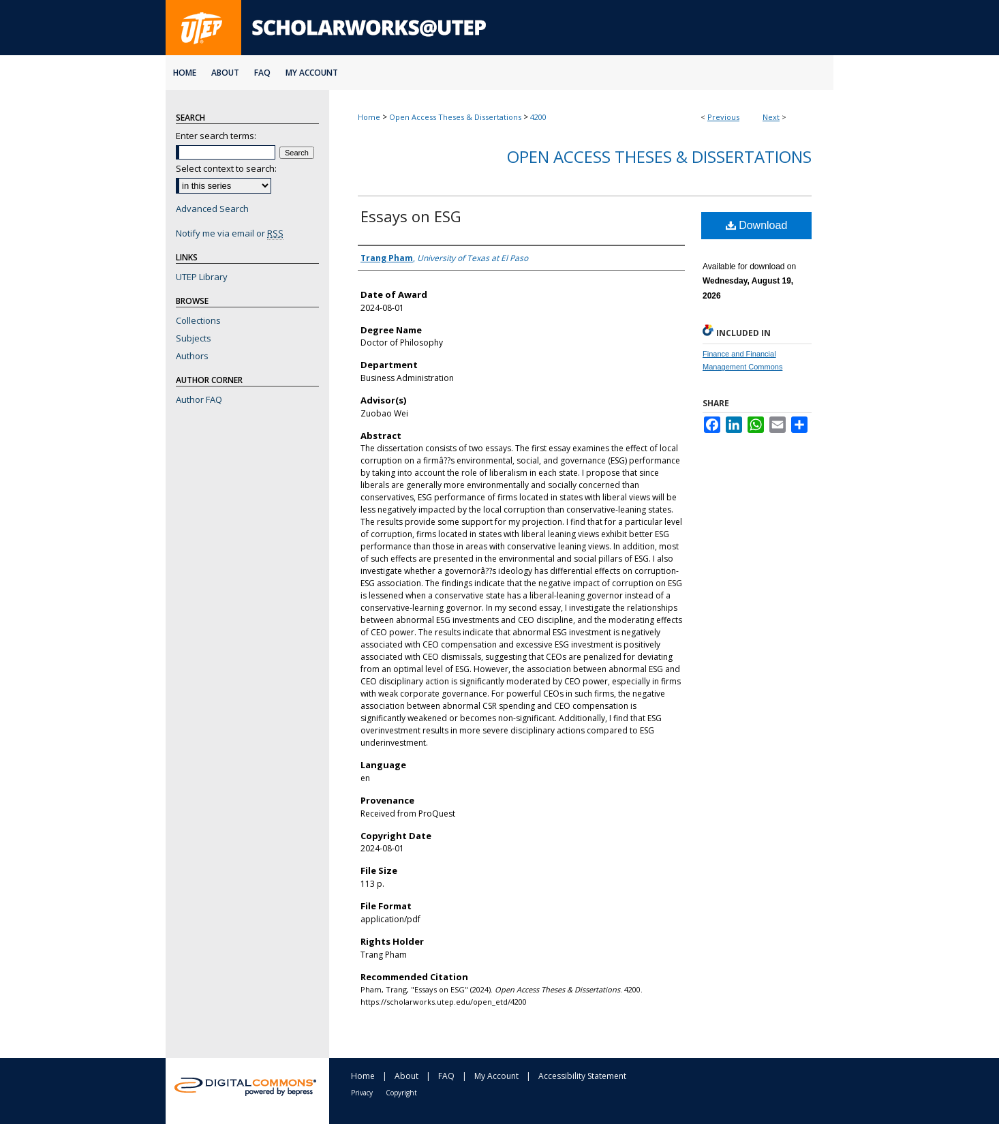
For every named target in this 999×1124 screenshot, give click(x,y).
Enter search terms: (216, 136)
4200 (538, 117)
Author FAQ (199, 399)
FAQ (446, 1076)
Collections (198, 320)
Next (771, 117)
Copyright (401, 1092)
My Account (496, 1076)
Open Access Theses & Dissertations (455, 117)
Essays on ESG (410, 216)
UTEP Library (202, 277)
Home (369, 117)
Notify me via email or (229, 233)
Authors (192, 356)
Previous (723, 117)
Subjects (193, 338)
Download (757, 225)
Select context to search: (226, 168)
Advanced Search (212, 208)
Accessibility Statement (582, 1076)
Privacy (362, 1092)
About (406, 1076)
